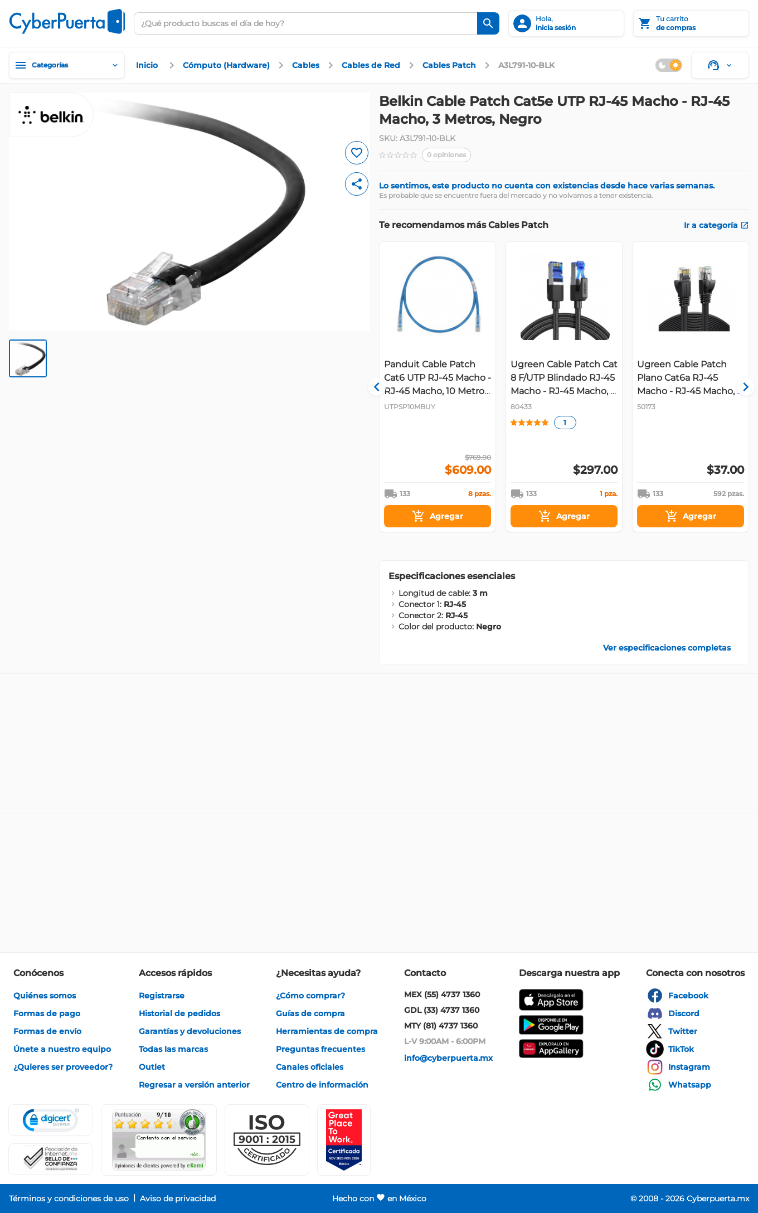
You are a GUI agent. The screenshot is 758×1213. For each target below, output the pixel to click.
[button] (267, 1140)
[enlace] (148, 65)
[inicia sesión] (566, 23)
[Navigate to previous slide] (387, 387)
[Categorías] (67, 65)
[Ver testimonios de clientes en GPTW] (344, 1140)
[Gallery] (564, 387)
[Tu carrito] (691, 23)
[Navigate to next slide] (740, 387)
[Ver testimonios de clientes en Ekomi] (158, 1140)
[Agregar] (437, 516)
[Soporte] (720, 65)
